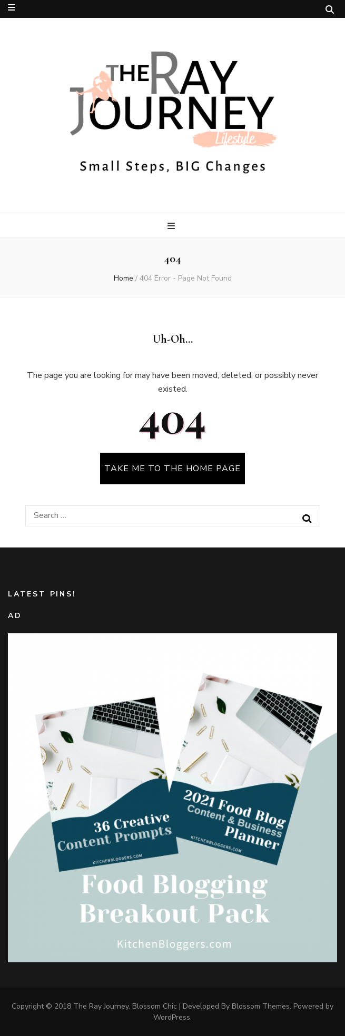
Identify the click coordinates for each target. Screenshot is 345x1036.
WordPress (171, 1017)
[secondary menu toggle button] (11, 7)
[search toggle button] (330, 9)
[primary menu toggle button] (172, 226)
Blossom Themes (261, 1006)
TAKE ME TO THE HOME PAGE (172, 468)
